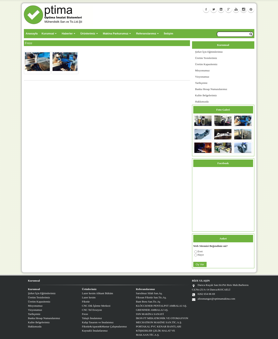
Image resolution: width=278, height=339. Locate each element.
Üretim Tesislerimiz (206, 58)
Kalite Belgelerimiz (206, 95)
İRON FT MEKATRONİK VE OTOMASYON (162, 318)
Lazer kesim (89, 297)
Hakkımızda (202, 101)
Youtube (236, 9)
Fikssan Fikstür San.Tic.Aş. (151, 297)
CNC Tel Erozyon (92, 309)
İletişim (168, 33)
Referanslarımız (146, 33)
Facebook (206, 9)
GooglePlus (228, 9)
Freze (85, 314)
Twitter (214, 9)
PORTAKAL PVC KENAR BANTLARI (158, 326)
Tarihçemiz (201, 82)
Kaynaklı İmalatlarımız (95, 330)
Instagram (243, 9)
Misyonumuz (202, 70)
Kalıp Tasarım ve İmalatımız (98, 322)
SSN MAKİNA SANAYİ (150, 314)
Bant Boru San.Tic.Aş (148, 301)
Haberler (67, 33)
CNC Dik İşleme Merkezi (96, 305)
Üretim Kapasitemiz (206, 64)
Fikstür (86, 301)
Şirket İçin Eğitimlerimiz (209, 51)
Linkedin (221, 9)
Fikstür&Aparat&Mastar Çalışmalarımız (104, 326)
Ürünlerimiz (87, 33)
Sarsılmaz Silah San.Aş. (149, 293)
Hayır (201, 254)
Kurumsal (48, 33)
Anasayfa (32, 33)
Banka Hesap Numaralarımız (211, 89)
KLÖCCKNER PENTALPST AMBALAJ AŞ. (161, 305)
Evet (200, 251)
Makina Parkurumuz (116, 33)
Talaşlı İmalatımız (92, 318)
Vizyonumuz (202, 76)
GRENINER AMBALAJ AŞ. (152, 309)
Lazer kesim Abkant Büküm (97, 293)
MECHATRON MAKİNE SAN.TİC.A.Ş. (159, 322)
